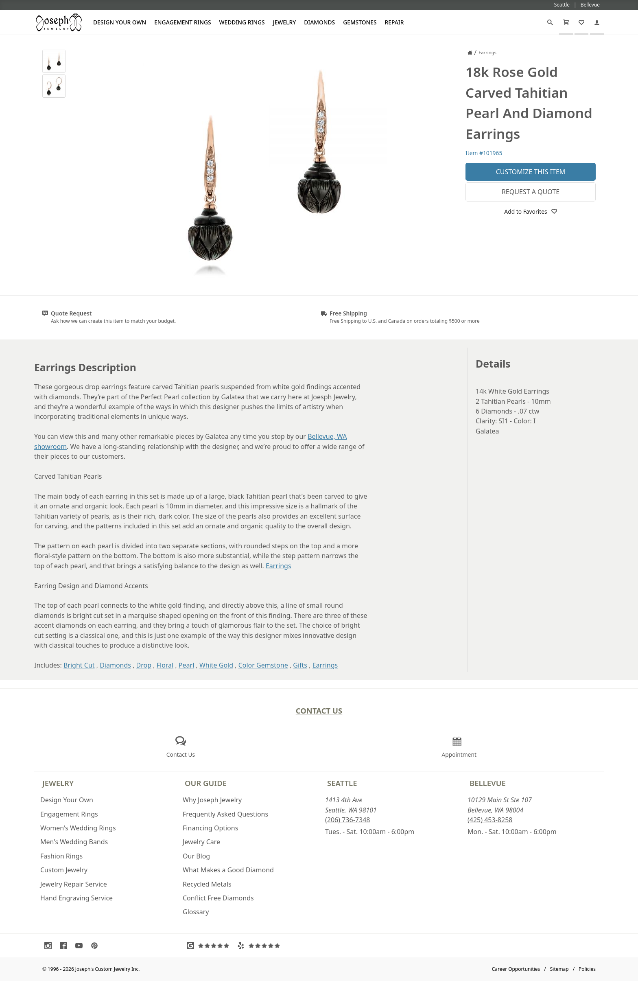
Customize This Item (531, 171)
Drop (144, 665)
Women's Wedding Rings (78, 827)
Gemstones (359, 22)
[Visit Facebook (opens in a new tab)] (65, 945)
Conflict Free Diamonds (218, 897)
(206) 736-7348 (347, 819)
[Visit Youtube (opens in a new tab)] (81, 945)
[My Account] (597, 22)
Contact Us (319, 710)
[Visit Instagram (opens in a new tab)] (50, 945)
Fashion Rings (61, 856)
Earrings (278, 565)
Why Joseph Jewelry (212, 799)
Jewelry (284, 22)
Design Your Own (119, 22)
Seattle (342, 783)
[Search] (550, 22)
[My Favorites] (581, 22)
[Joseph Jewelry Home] (470, 52)
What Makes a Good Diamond (228, 869)
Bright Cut (79, 665)
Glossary (196, 911)
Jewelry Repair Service (73, 884)
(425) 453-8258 (490, 819)
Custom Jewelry (63, 869)
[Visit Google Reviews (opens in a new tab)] (210, 945)
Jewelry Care (201, 841)
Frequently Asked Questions (225, 814)
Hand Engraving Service (76, 897)
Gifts (300, 665)
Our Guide (206, 783)
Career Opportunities (516, 969)
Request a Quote (530, 191)
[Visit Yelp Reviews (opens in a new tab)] (260, 945)
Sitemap (559, 969)
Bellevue (488, 783)
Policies (587, 969)
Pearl (186, 665)
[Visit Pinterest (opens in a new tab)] (96, 945)
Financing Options (210, 827)
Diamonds (319, 22)
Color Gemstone (263, 665)
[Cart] (566, 22)
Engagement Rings (182, 22)
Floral (165, 665)
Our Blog (196, 856)
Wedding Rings (242, 22)
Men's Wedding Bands (74, 841)
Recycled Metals (207, 884)
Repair (394, 22)
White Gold (216, 665)
